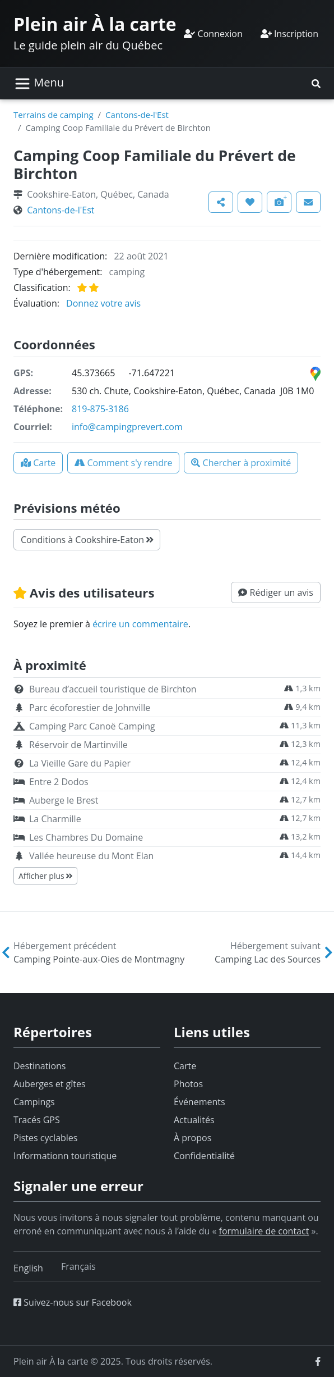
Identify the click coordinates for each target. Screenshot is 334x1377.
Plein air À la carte (95, 24)
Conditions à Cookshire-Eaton (87, 540)
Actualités (194, 1120)
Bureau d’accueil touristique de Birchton (113, 689)
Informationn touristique (65, 1156)
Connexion (213, 34)
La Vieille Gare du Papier (80, 763)
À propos (192, 1138)
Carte (185, 1066)
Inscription (289, 34)
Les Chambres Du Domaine (86, 837)
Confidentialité (204, 1156)
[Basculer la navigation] (38, 83)
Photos (188, 1084)
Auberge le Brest (63, 800)
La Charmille (55, 819)
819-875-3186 (100, 409)
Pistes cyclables (45, 1138)
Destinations (39, 1066)
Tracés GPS (36, 1120)
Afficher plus (45, 875)
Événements (199, 1102)
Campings (34, 1102)
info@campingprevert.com (127, 427)
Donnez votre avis (103, 303)
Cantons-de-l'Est (137, 114)
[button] (316, 83)
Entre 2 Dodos (59, 782)
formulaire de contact (264, 1231)
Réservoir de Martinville (78, 744)
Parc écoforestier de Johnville (89, 707)
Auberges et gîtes (49, 1084)
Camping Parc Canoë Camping (92, 726)
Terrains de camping (53, 114)
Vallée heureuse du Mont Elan (91, 856)
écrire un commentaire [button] (140, 624)
